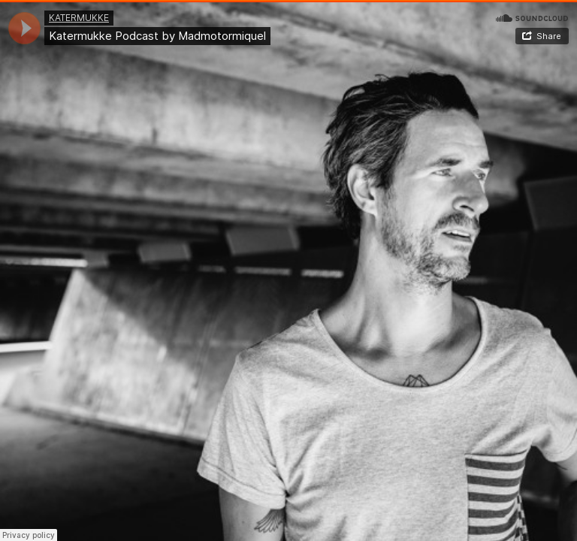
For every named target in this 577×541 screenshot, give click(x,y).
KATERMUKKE (79, 17)
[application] (24, 28)
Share (548, 36)
